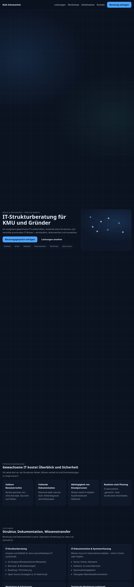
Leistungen (60, 4)
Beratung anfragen (119, 4)
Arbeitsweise (87, 4)
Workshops (73, 4)
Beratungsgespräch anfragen (20, 239)
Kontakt (101, 4)
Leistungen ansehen (51, 239)
